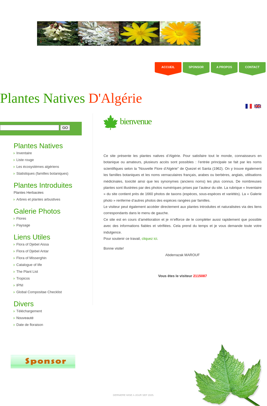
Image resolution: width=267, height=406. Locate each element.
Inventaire (24, 153)
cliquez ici (149, 239)
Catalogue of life (29, 265)
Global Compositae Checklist (39, 292)
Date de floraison (29, 325)
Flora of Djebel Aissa (32, 244)
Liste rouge (25, 160)
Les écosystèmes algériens (37, 167)
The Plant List (27, 271)
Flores (21, 218)
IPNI (19, 285)
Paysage (23, 225)
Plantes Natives (71, 98)
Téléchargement (29, 311)
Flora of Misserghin (31, 258)
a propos (224, 67)
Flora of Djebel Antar (32, 251)
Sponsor (196, 67)
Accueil (168, 67)
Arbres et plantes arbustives (38, 199)
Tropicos (23, 278)
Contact (252, 67)
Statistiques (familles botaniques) (42, 173)
